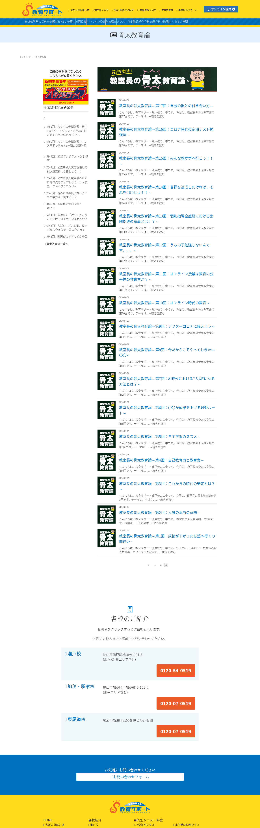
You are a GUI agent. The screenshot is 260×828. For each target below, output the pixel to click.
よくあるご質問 (222, 22)
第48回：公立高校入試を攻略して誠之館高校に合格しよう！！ (66, 171)
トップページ (26, 57)
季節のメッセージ (187, 9)
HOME (30, 22)
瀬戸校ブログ (101, 9)
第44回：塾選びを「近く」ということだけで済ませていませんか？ (66, 215)
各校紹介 (135, 22)
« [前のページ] (149, 564)
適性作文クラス (144, 785)
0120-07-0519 (179, 670)
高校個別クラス (184, 794)
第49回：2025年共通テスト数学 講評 (66, 162)
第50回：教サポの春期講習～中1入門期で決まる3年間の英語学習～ (67, 154)
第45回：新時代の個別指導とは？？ (65, 206)
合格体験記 (201, 22)
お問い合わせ (53, 804)
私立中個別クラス (186, 790)
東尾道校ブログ (147, 9)
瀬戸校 (74, 652)
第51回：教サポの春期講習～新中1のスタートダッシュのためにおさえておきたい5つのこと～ (67, 141)
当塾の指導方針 (48, 22)
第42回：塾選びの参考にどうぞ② (64, 235)
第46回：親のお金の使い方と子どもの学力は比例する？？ (66, 197)
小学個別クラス (144, 780)
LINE (48, 809)
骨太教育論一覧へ (56, 242)
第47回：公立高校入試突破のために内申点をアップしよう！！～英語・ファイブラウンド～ (67, 184)
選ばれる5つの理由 (74, 22)
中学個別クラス (144, 790)
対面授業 (96, 22)
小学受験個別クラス (187, 780)
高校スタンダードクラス (150, 794)
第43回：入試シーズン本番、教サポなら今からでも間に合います (66, 226)
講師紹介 (170, 22)
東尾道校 (77, 688)
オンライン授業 (221, 9)
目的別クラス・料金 (148, 776)
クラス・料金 (153, 22)
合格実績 (185, 22)
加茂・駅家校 (81, 670)
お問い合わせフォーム (131, 732)
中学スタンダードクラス (190, 785)
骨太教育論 (167, 9)
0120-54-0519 (179, 652)
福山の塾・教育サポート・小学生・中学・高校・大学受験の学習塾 (42, 9)
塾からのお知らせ (79, 9)
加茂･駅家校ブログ (124, 9)
